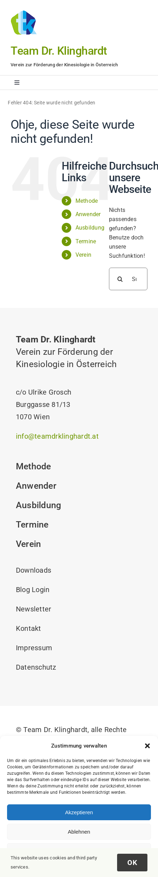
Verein (83, 254)
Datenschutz (36, 667)
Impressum (34, 648)
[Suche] (120, 279)
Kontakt (28, 628)
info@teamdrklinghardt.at (57, 436)
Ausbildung (89, 227)
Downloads (33, 570)
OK (132, 862)
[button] (147, 745)
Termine (85, 241)
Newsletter (33, 609)
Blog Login (32, 589)
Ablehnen (79, 832)
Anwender (88, 214)
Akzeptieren (79, 812)
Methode (86, 200)
